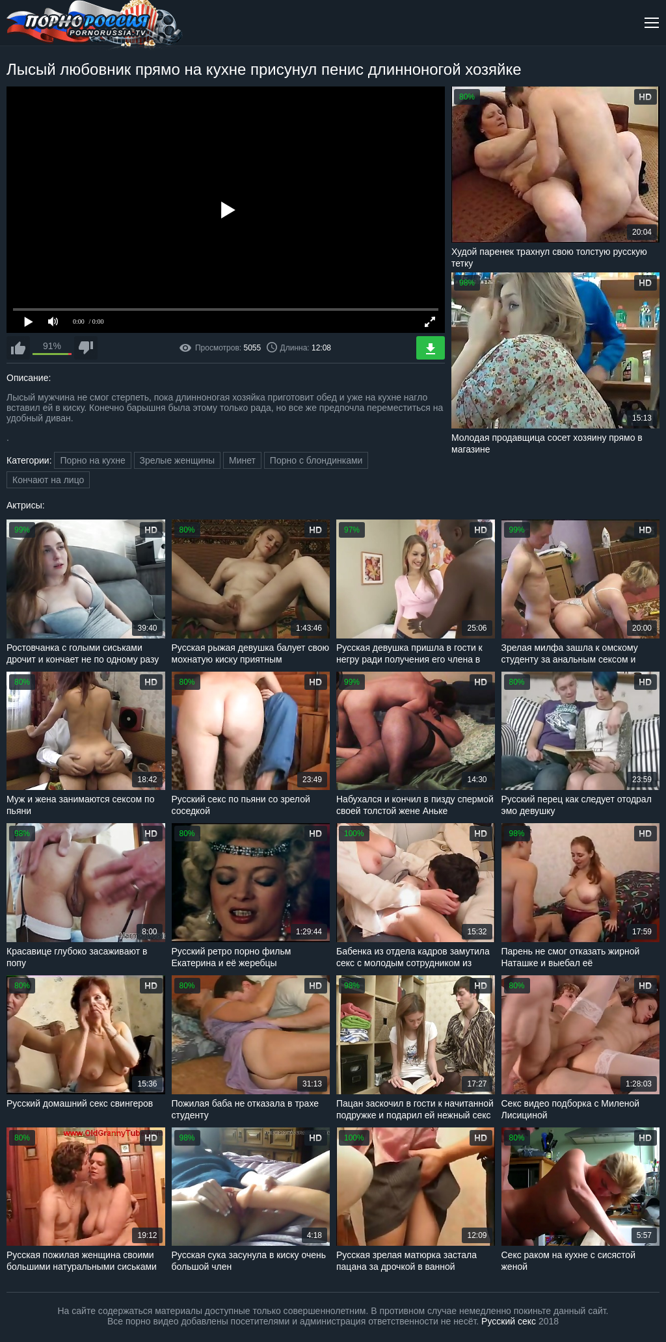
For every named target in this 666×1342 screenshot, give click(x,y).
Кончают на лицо (48, 480)
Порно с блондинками (316, 460)
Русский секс (508, 1321)
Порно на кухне (92, 460)
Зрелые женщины (177, 460)
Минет (242, 460)
